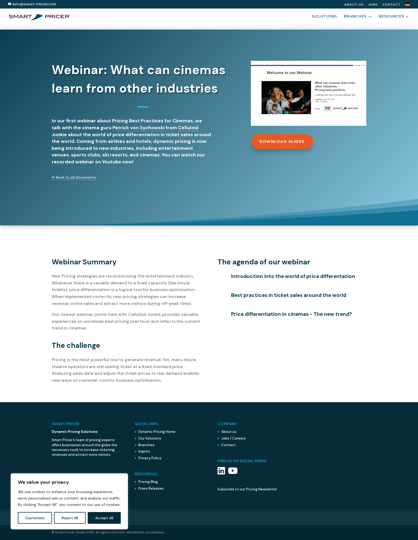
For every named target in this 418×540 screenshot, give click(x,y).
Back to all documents (74, 177)
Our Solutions (149, 438)
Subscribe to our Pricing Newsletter (247, 489)
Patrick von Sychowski (138, 127)
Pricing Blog (148, 481)
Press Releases (151, 488)
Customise (35, 517)
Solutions (324, 17)
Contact (391, 5)
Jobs (372, 5)
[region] (69, 501)
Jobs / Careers (233, 438)
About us (354, 5)
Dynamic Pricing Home (156, 431)
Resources (391, 17)
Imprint (144, 451)
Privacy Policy (149, 458)
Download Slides (282, 141)
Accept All (104, 517)
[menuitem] (407, 5)
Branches (355, 17)
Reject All (70, 517)
